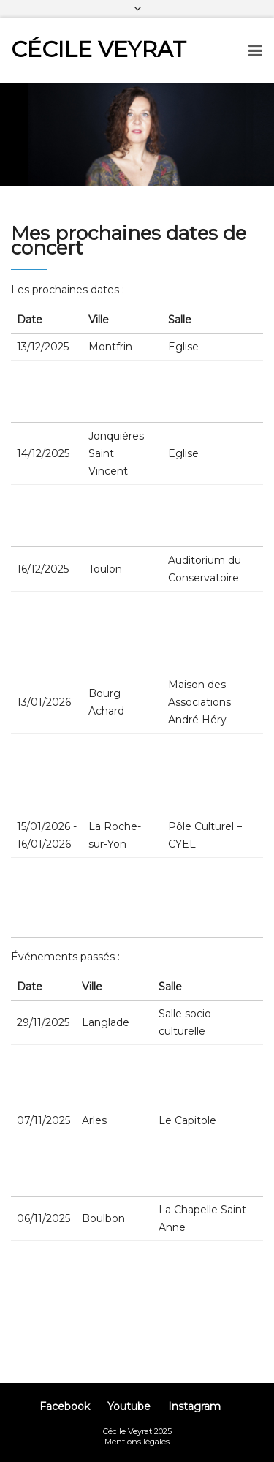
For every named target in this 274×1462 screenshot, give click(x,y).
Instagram (194, 1406)
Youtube (129, 1406)
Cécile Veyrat (98, 49)
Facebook (64, 1406)
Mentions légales (137, 1441)
